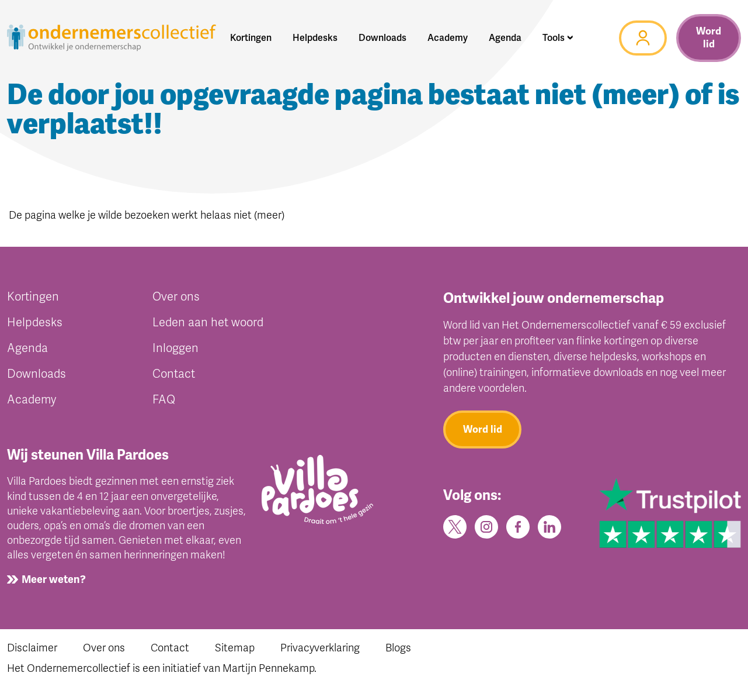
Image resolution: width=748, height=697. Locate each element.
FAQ (163, 399)
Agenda (27, 348)
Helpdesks (34, 322)
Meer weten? (54, 579)
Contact (173, 374)
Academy (31, 399)
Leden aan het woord (207, 322)
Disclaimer (32, 647)
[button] (558, 38)
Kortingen (33, 296)
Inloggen (175, 348)
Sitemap (235, 647)
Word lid (708, 37)
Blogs (398, 647)
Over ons (176, 296)
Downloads (36, 374)
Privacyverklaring (320, 647)
